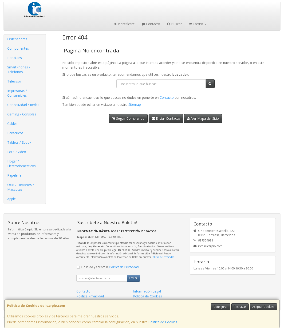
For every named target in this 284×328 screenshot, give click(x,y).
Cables (12, 123)
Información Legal (147, 291)
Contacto (151, 24)
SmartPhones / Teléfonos (18, 69)
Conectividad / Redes (23, 105)
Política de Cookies (162, 322)
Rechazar (240, 307)
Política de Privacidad (163, 257)
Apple (11, 199)
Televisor (14, 81)
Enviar (133, 278)
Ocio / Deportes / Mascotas (20, 187)
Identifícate (124, 24)
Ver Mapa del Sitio (203, 118)
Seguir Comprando (128, 118)
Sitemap (134, 104)
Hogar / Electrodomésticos (21, 163)
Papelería (14, 175)
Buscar (174, 24)
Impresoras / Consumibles (17, 93)
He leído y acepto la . (110, 267)
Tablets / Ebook (19, 142)
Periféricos (15, 133)
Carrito (197, 24)
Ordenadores (17, 39)
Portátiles (14, 57)
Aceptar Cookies (263, 307)
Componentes (18, 48)
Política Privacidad (90, 296)
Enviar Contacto (166, 118)
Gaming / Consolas (21, 114)
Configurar (220, 307)
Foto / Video (16, 152)
